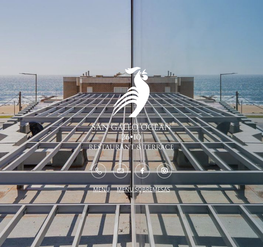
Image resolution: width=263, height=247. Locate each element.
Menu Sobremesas (143, 189)
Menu (101, 189)
